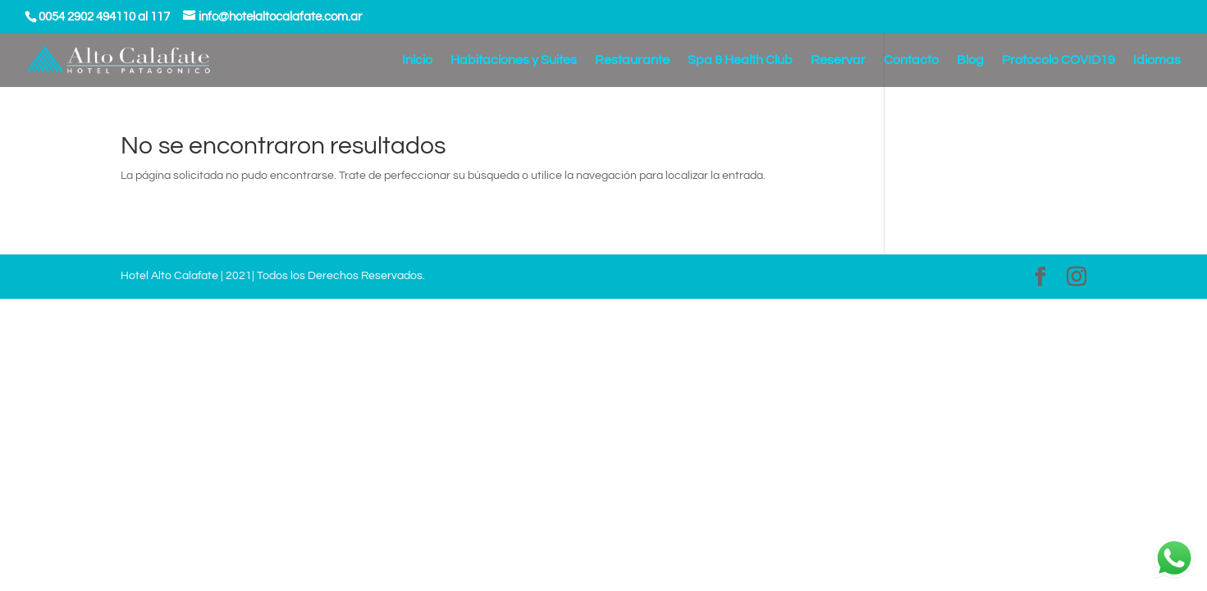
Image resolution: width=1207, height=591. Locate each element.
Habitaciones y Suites (513, 60)
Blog (970, 60)
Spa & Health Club (740, 60)
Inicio (417, 60)
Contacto (911, 60)
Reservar (838, 60)
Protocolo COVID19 (1058, 60)
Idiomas (1157, 60)
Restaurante (632, 60)
